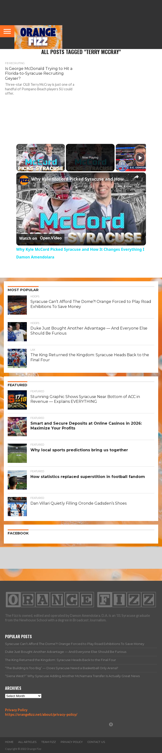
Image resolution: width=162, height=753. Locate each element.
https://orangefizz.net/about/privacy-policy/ (41, 714)
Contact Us (96, 742)
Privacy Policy (16, 710)
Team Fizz (48, 742)
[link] (24, 180)
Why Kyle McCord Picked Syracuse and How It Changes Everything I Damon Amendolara (80, 179)
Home (9, 742)
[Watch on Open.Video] (40, 238)
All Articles (27, 742)
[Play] (140, 157)
